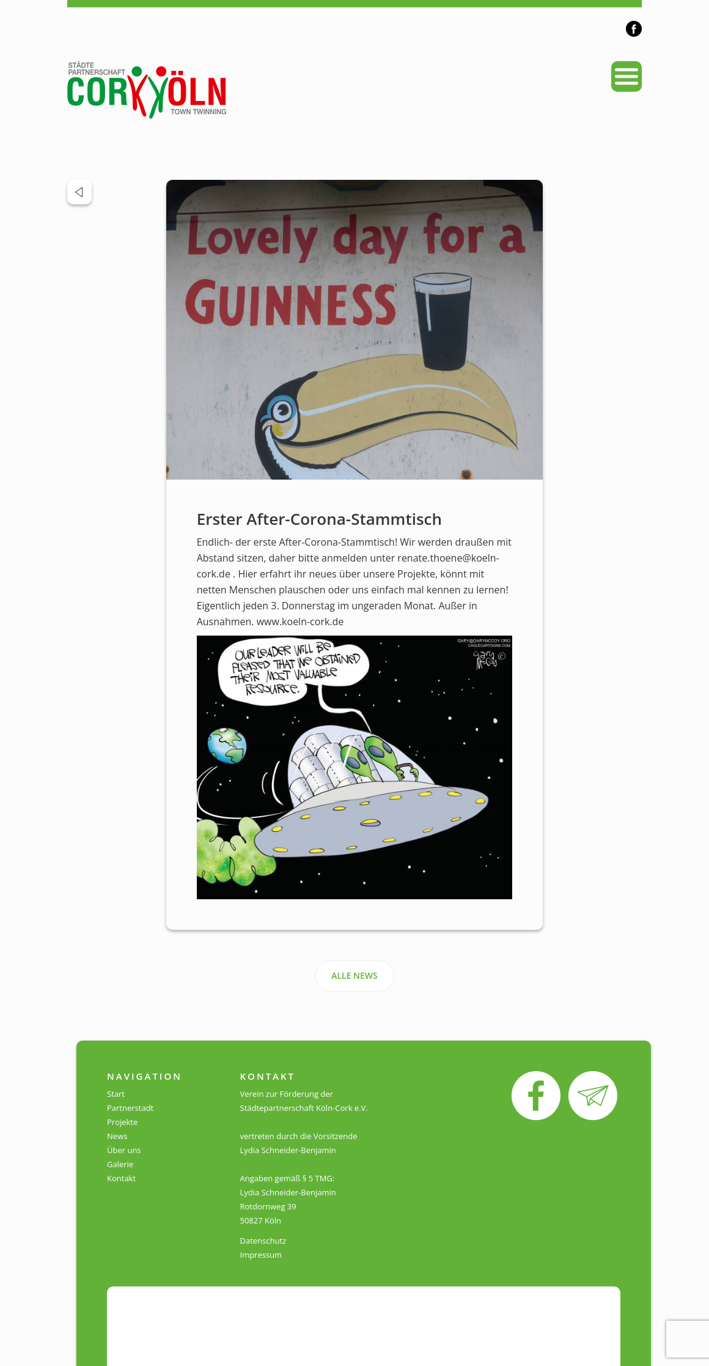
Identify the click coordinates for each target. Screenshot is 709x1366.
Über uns (124, 1150)
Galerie (120, 1164)
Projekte (122, 1121)
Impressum (261, 1254)
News (117, 1135)
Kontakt (121, 1178)
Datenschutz (263, 1240)
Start (116, 1093)
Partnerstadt (130, 1107)
